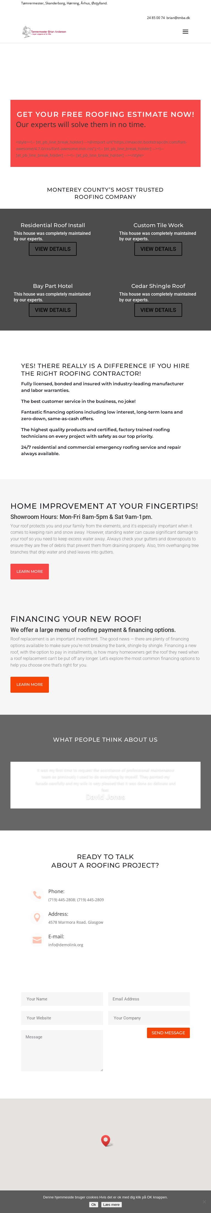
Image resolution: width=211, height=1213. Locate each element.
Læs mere (111, 1205)
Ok (93, 1205)
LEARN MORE (29, 571)
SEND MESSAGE (168, 1032)
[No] (204, 1201)
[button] (107, 1141)
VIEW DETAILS (53, 249)
